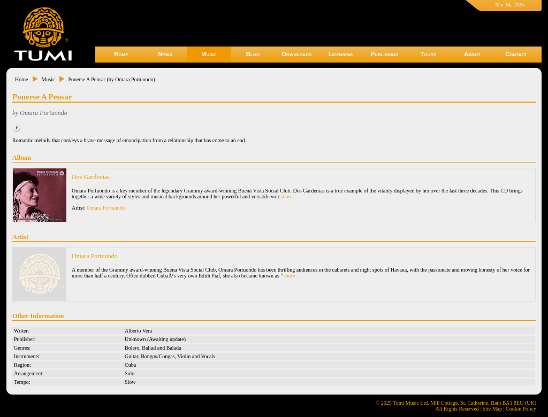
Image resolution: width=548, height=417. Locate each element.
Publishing (384, 54)
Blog (253, 54)
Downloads (297, 54)
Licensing (341, 54)
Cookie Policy (521, 409)
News (165, 54)
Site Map (492, 409)
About (472, 54)
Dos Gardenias (91, 177)
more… (289, 196)
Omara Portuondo (106, 208)
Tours (429, 54)
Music (208, 54)
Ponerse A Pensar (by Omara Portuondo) (111, 79)
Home (121, 54)
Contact (516, 54)
